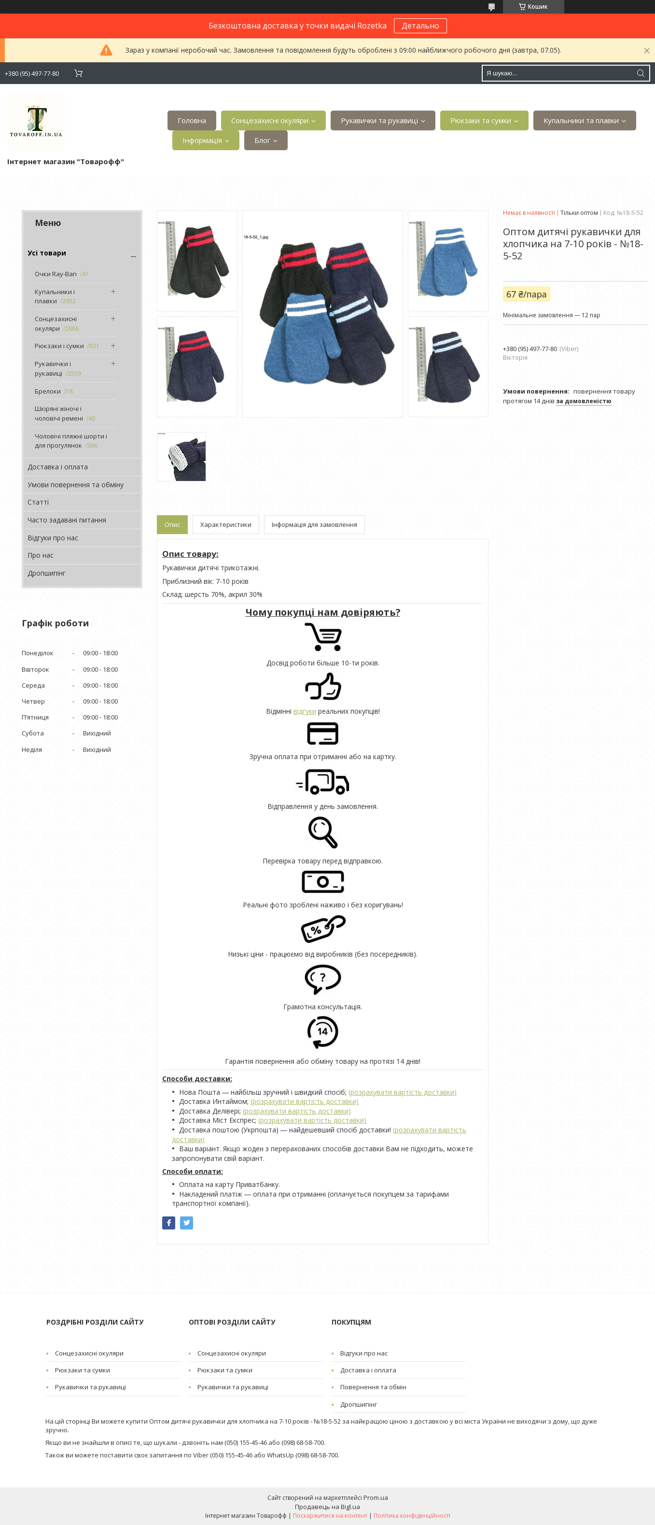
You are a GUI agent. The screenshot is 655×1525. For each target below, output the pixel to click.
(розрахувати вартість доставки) (402, 1092)
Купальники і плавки (55, 296)
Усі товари (47, 252)
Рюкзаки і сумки (59, 345)
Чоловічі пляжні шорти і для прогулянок (71, 441)
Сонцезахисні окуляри (269, 120)
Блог (262, 140)
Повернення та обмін (373, 1387)
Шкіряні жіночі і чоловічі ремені (59, 413)
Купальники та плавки (581, 120)
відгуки (304, 711)
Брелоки (48, 391)
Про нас (41, 555)
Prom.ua (375, 1497)
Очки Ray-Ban (56, 273)
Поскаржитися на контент (330, 1515)
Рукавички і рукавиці (53, 368)
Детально (420, 25)
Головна (192, 120)
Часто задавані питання (67, 519)
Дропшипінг (47, 573)
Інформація (202, 140)
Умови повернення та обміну (76, 484)
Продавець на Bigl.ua (327, 1506)
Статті (38, 502)
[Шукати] (640, 73)
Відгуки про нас (53, 537)
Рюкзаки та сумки (480, 120)
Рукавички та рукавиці (379, 120)
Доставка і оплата (58, 466)
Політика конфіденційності (412, 1515)
